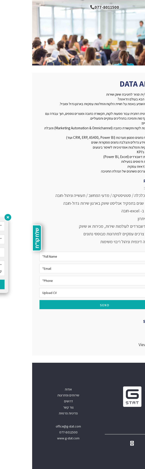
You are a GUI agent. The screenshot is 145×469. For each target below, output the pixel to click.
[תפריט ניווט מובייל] (137, 7)
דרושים (36, 401)
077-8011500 (72, 7)
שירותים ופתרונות (36, 395)
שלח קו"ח (4, 238)
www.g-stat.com (36, 438)
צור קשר (36, 407)
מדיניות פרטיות (36, 413)
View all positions (122, 344)
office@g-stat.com (36, 426)
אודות (36, 389)
